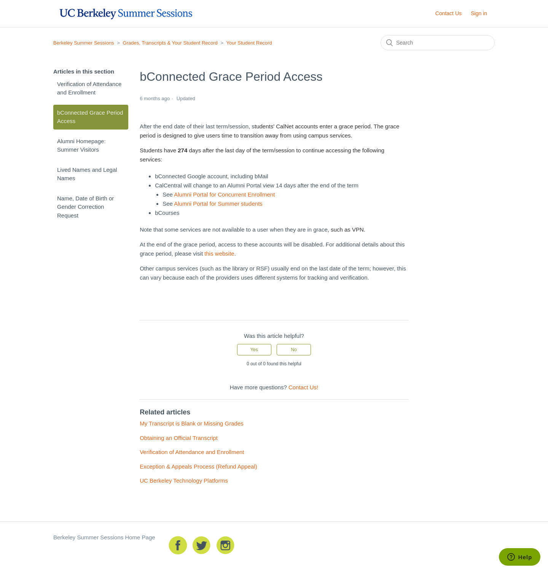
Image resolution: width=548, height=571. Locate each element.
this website (218, 253)
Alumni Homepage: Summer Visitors (81, 145)
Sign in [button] (479, 13)
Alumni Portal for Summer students (218, 203)
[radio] (254, 349)
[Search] (438, 42)
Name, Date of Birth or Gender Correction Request (85, 207)
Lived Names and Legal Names (87, 174)
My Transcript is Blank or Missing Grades (192, 423)
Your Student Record (249, 43)
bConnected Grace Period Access (90, 117)
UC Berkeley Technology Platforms (184, 480)
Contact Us (448, 13)
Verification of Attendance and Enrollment (89, 88)
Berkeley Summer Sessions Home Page (104, 537)
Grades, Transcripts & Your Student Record (170, 43)
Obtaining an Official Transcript (179, 438)
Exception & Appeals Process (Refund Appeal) (198, 466)
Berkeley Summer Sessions (83, 43)
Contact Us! (303, 387)
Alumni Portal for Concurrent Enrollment (224, 194)
